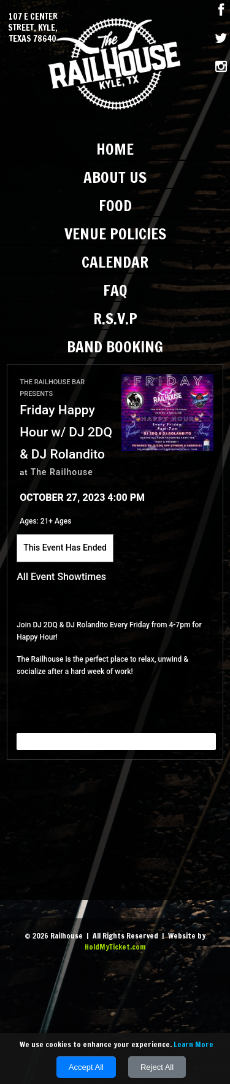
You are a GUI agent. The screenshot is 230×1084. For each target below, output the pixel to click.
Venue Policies (115, 233)
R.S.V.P (115, 318)
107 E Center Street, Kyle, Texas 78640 (33, 28)
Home (115, 149)
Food (115, 205)
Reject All (157, 1067)
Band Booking (115, 346)
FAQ (115, 290)
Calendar (115, 262)
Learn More (193, 1044)
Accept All (86, 1067)
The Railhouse (62, 472)
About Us (115, 177)
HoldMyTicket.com (115, 947)
